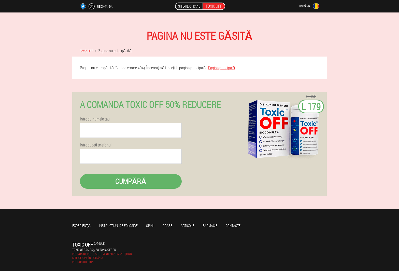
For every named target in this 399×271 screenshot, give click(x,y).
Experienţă (81, 225)
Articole (187, 225)
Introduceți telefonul (95, 145)
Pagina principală (221, 67)
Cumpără (130, 181)
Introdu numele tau (95, 119)
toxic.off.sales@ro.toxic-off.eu (94, 250)
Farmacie (210, 225)
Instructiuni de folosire (118, 225)
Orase (167, 225)
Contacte (233, 225)
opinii (150, 225)
